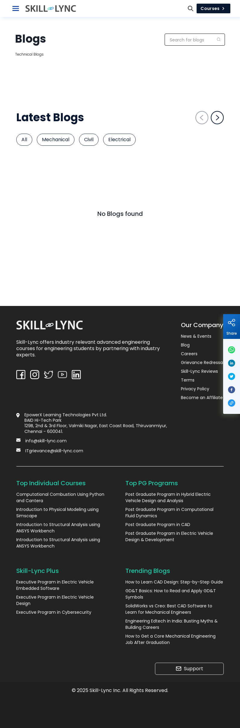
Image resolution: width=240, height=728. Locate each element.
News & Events (196, 336)
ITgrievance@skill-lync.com (54, 451)
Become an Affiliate (202, 398)
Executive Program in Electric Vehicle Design (55, 600)
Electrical (119, 139)
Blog (185, 345)
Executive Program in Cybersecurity (53, 612)
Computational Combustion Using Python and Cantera (60, 497)
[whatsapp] (231, 349)
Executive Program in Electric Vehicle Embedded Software (55, 585)
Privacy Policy (195, 389)
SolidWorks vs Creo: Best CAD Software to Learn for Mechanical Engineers (168, 609)
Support (189, 668)
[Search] (191, 8)
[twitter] (231, 376)
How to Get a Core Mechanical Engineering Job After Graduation (170, 639)
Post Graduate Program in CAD (157, 525)
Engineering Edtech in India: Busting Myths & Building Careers (171, 624)
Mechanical (55, 139)
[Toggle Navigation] (16, 8)
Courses (213, 8)
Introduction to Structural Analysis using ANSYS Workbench (58, 528)
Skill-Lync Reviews (199, 371)
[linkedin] (231, 363)
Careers (189, 354)
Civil (88, 139)
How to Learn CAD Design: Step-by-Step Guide (174, 582)
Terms (187, 380)
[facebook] (231, 389)
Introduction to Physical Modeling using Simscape (57, 512)
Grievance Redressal (202, 362)
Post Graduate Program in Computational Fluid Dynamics (169, 512)
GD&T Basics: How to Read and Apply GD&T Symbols (170, 594)
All (24, 139)
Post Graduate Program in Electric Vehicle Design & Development (169, 536)
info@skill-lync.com (46, 441)
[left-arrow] (201, 118)
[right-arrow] (217, 118)
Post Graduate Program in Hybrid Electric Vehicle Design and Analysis (168, 497)
